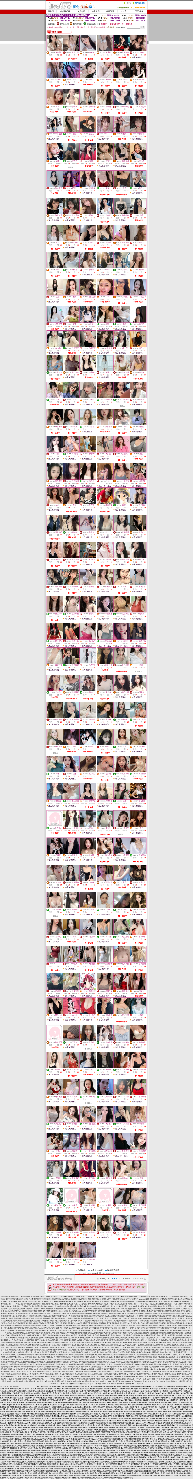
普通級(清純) (91, 24)
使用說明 (110, 11)
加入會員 (96, 11)
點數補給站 (65, 11)
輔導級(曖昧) (77, 24)
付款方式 (125, 11)
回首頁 (51, 11)
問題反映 (139, 11)
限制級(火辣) (64, 24)
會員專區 (81, 11)
